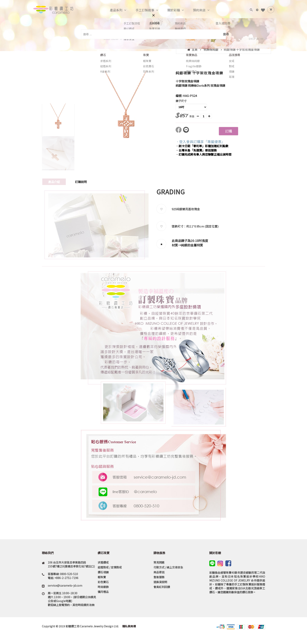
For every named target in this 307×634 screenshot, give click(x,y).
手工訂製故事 (140, 10)
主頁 (195, 49)
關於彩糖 (169, 10)
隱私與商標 (129, 626)
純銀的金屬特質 (192, 245)
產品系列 (112, 10)
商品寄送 (159, 572)
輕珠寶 (102, 577)
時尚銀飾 (103, 587)
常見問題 (159, 562)
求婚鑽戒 (103, 562)
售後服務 (159, 577)
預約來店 (195, 10)
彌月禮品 (103, 592)
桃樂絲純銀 (211, 49)
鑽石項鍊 (103, 572)
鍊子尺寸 (181, 101)
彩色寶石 (103, 582)
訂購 (228, 130)
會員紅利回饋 (162, 587)
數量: (192, 116)
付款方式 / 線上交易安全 (168, 567)
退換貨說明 (160, 582)
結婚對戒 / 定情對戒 (110, 567)
